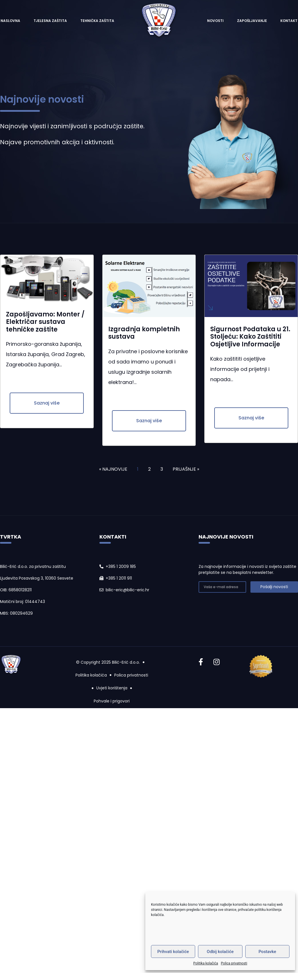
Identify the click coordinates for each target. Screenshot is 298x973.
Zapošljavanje (252, 20)
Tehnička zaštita (97, 20)
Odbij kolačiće (220, 951)
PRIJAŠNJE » (186, 469)
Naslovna (10, 20)
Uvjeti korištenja (111, 688)
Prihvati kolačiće (173, 951)
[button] (47, 403)
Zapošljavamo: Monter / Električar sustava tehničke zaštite (45, 322)
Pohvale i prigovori (112, 701)
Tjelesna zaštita (50, 20)
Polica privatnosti (234, 963)
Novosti (215, 20)
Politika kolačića (205, 963)
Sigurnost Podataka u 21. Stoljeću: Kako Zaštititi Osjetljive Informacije (250, 337)
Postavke (267, 951)
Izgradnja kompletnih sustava (144, 333)
